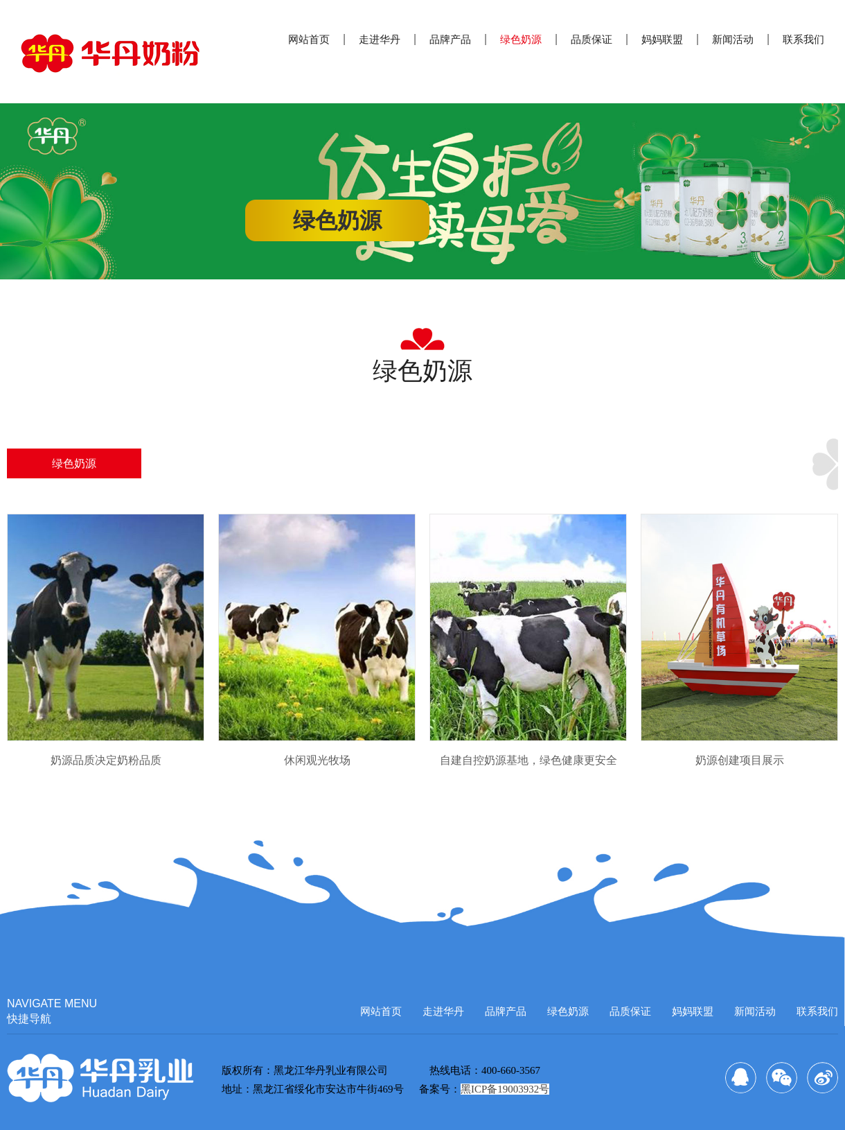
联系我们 (803, 39)
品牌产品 (450, 39)
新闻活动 (733, 39)
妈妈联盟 (662, 39)
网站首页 (309, 39)
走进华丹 (379, 39)
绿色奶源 (521, 39)
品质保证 (591, 39)
